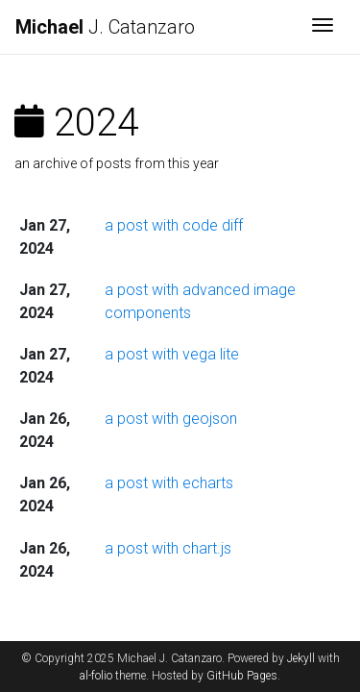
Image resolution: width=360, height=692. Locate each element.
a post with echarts (169, 483)
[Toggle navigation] (322, 26)
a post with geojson (171, 418)
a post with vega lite (172, 354)
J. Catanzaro (105, 26)
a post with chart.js (168, 548)
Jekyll (301, 658)
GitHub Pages (241, 675)
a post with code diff (174, 225)
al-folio (96, 675)
